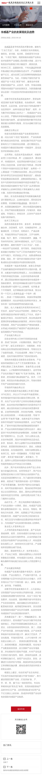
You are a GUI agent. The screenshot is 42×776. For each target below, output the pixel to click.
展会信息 (29, 25)
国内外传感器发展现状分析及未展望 (15, 770)
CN (35, 8)
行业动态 (17, 25)
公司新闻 (6, 25)
